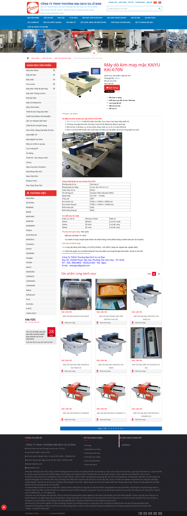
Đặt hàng (112, 87)
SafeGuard (30, 295)
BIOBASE (29, 207)
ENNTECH (30, 239)
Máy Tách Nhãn (32, 107)
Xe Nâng (29, 153)
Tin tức (131, 2)
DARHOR (29, 221)
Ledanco (126, 444)
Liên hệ (149, 2)
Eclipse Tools (150, 18)
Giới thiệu (123, 2)
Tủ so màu (74, 18)
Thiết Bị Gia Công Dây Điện (37, 112)
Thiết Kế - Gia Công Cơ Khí (37, 158)
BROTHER (30, 216)
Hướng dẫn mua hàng (92, 449)
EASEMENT (30, 226)
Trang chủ (113, 2)
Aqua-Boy (30, 198)
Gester (29, 249)
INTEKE (29, 262)
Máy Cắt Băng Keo (33, 102)
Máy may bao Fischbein (36, 167)
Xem (149, 274)
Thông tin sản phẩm (70, 113)
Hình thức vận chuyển (92, 457)
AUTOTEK (30, 203)
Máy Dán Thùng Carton (116, 18)
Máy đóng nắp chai (34, 171)
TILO (28, 299)
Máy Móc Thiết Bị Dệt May (92, 18)
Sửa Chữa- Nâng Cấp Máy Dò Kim (93, 22)
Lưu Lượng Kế (33, 22)
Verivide (29, 304)
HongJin (29, 258)
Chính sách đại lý (90, 464)
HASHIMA (30, 253)
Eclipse (29, 230)
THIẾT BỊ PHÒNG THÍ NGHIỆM (37, 27)
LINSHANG (30, 281)
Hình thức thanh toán (92, 453)
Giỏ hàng (87, 445)
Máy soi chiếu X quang (52, 22)
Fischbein (30, 244)
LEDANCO (30, 276)
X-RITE (29, 308)
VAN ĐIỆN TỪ (71, 22)
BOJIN (28, 212)
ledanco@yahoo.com (54, 13)
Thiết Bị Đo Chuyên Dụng (120, 22)
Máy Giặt (61, 18)
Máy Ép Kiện (135, 18)
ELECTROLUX (31, 235)
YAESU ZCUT (31, 313)
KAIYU (117, 78)
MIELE (28, 290)
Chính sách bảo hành (92, 461)
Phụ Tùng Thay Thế (34, 185)
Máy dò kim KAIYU (74, 121)
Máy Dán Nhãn (33, 18)
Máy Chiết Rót (32, 176)
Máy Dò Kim (48, 18)
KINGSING (30, 272)
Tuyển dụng (140, 2)
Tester (29, 162)
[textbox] (134, 8)
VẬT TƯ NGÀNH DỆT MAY (144, 22)
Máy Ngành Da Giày (34, 139)
